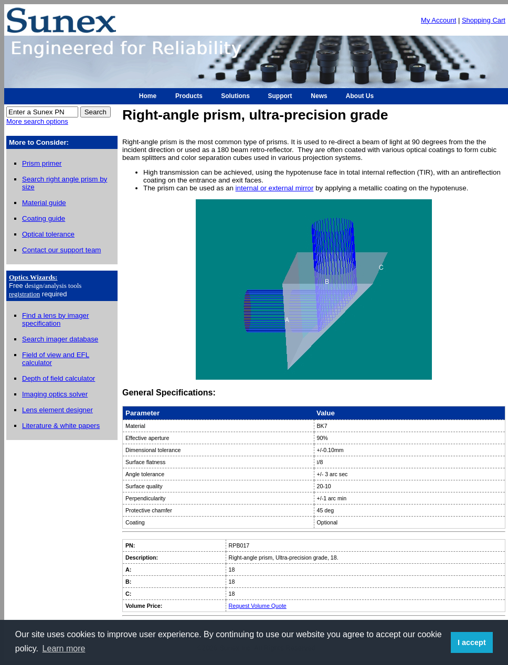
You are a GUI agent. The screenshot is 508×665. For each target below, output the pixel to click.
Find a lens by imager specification (55, 319)
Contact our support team (61, 250)
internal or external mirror (275, 188)
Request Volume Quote (258, 606)
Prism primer (42, 163)
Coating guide (43, 218)
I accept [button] (472, 642)
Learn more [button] (64, 648)
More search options (37, 121)
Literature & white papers (61, 426)
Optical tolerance (48, 234)
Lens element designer (57, 410)
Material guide (44, 203)
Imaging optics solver (55, 394)
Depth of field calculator (58, 378)
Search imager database (60, 339)
